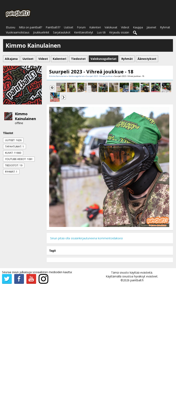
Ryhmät (165, 27)
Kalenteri (95, 27)
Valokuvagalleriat (76, 76)
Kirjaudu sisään (119, 32)
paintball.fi (137, 280)
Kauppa (138, 27)
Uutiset (68, 27)
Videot (125, 27)
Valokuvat (111, 27)
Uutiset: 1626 (13, 140)
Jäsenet (151, 27)
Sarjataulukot (61, 32)
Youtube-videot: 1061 (19, 159)
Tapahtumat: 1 (14, 146)
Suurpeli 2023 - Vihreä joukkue (99, 76)
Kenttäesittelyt (83, 32)
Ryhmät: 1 (11, 171)
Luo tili (101, 32)
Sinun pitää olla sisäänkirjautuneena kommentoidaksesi (86, 238)
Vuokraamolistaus (17, 32)
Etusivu (10, 27)
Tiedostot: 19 (13, 165)
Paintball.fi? (53, 27)
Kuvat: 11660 (13, 153)
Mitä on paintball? (30, 27)
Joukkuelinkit (41, 32)
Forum (81, 27)
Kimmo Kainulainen (25, 116)
